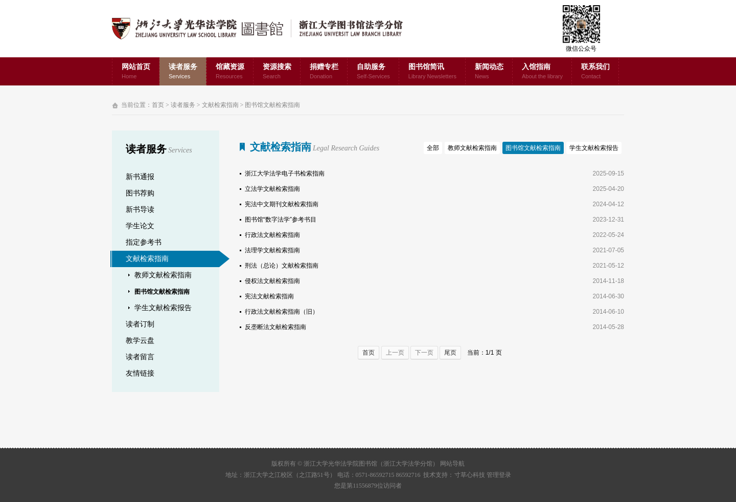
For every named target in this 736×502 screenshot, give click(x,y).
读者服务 (183, 72)
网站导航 (452, 463)
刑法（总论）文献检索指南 (281, 265)
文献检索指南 (220, 104)
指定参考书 (144, 242)
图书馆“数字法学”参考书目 (280, 219)
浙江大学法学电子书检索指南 (285, 173)
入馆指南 (542, 72)
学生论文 (140, 226)
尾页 (450, 352)
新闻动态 (489, 72)
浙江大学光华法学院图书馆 (265, 28)
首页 (158, 104)
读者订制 (140, 324)
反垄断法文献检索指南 (275, 327)
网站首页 (136, 72)
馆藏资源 (230, 72)
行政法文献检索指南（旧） (281, 311)
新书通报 (140, 177)
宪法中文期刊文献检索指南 (281, 204)
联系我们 (595, 72)
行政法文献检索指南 (272, 234)
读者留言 (140, 357)
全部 (433, 147)
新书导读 (140, 209)
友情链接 (140, 373)
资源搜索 (277, 72)
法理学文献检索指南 (272, 250)
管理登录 (499, 474)
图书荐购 (140, 193)
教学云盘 (140, 340)
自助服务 (373, 72)
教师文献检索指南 (163, 275)
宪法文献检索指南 (269, 296)
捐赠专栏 (324, 72)
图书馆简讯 (432, 72)
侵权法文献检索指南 (272, 281)
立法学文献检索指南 (272, 188)
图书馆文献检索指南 (272, 104)
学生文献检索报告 (163, 308)
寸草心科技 (469, 474)
